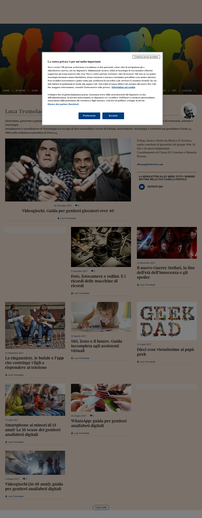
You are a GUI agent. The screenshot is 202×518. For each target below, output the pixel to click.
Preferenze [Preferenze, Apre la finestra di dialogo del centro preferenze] (89, 115)
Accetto (113, 115)
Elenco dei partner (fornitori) (63, 104)
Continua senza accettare (146, 57)
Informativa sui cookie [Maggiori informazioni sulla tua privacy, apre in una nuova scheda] (123, 87)
